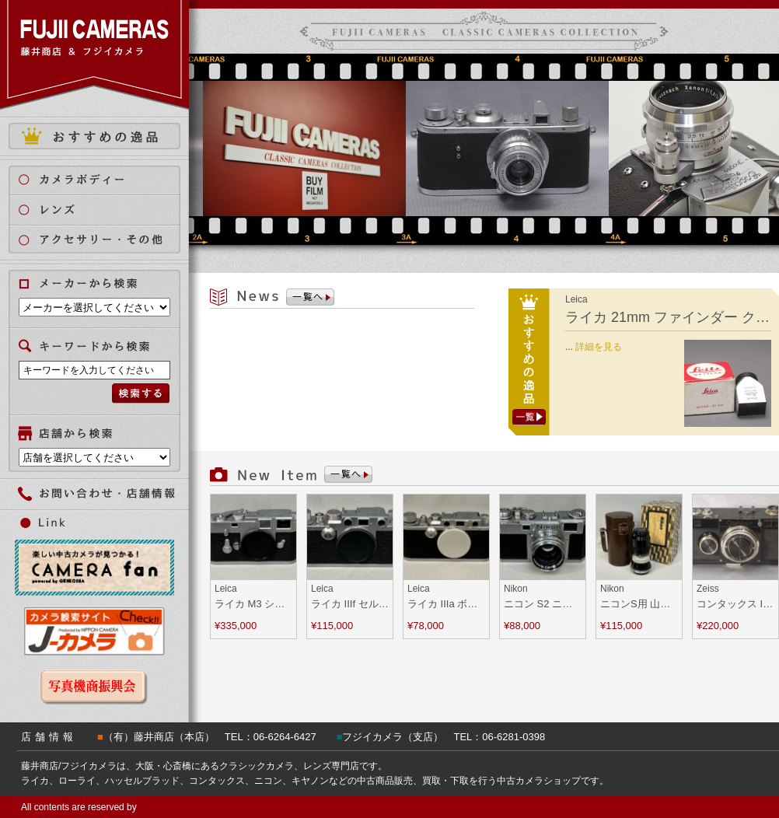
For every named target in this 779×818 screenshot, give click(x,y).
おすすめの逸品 (94, 136)
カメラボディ (104, 179)
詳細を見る (598, 346)
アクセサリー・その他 (104, 240)
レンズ (104, 209)
